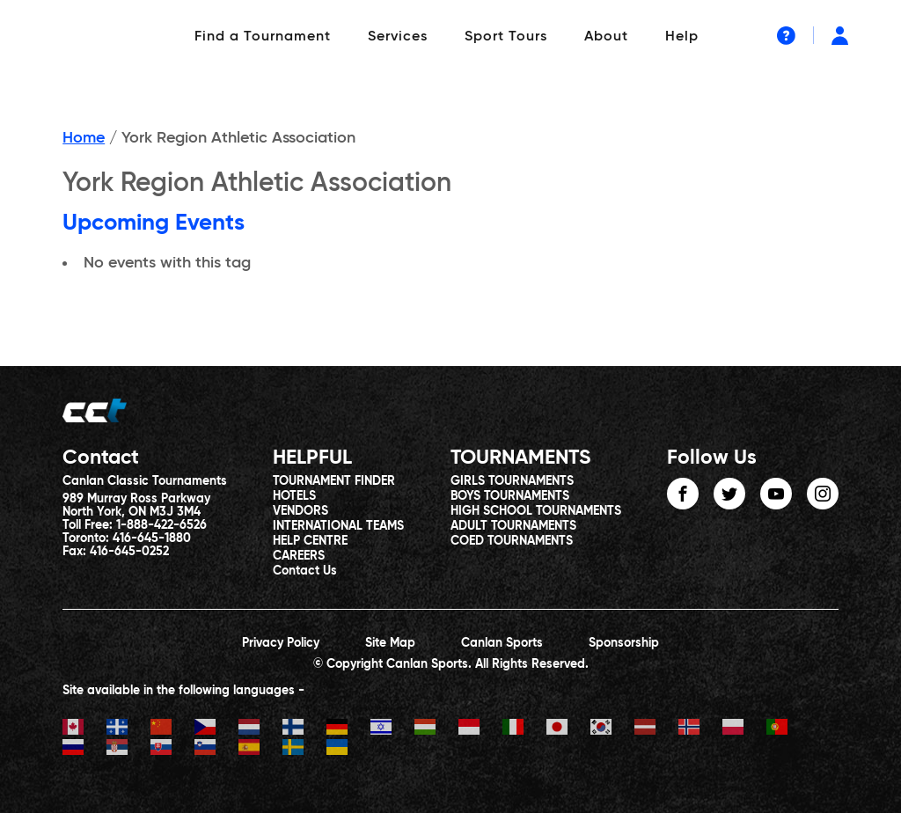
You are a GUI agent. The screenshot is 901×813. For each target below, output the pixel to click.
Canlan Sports (502, 643)
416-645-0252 (129, 552)
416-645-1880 (152, 538)
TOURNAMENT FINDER (334, 481)
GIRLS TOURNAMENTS (512, 481)
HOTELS (294, 496)
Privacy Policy (280, 643)
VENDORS (300, 511)
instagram (823, 493)
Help (682, 37)
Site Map (390, 643)
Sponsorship (624, 643)
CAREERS (299, 556)
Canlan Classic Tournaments (144, 481)
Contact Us (305, 571)
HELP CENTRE (310, 541)
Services (398, 37)
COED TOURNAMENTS (511, 541)
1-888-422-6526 (161, 525)
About (606, 37)
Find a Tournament (262, 37)
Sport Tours (506, 37)
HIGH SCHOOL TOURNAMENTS (535, 511)
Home (83, 138)
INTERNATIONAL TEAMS (338, 526)
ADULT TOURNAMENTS (513, 526)
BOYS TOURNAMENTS (509, 496)
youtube (776, 493)
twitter (729, 493)
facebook (683, 493)
